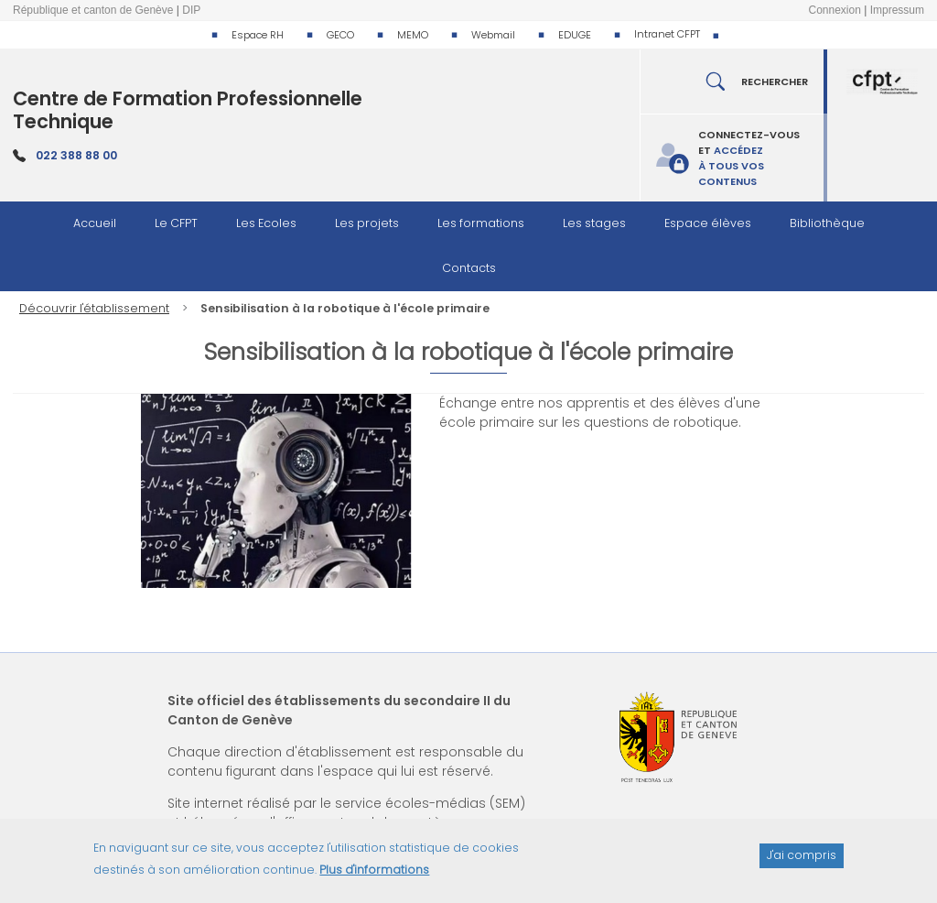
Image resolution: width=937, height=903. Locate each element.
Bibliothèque (827, 223)
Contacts (469, 268)
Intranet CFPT (667, 34)
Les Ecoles (266, 223)
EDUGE (574, 34)
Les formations (480, 223)
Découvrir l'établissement (94, 308)
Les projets (367, 223)
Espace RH (258, 34)
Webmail (493, 34)
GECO (340, 34)
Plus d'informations (374, 876)
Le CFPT (176, 223)
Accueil (94, 223)
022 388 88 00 (76, 155)
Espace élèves (707, 223)
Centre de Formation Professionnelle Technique (187, 110)
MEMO (412, 34)
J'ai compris (801, 862)
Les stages (594, 223)
